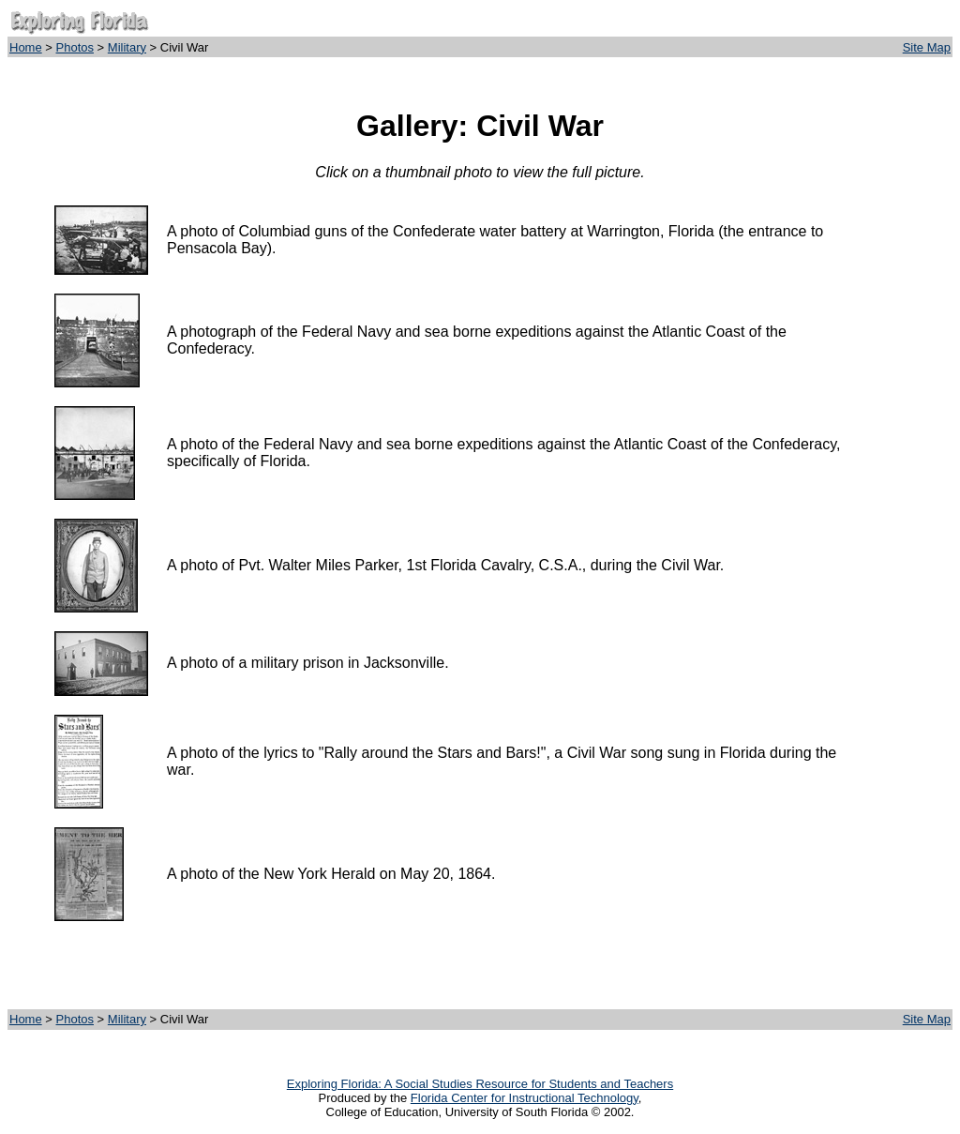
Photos (75, 47)
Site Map (927, 47)
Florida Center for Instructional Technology (524, 1098)
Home (25, 47)
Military (127, 47)
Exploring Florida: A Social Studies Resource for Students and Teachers (480, 1084)
